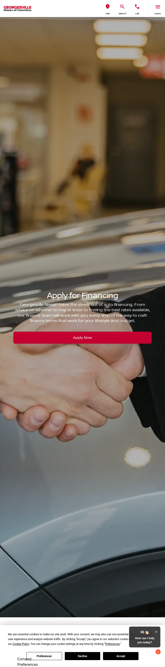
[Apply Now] (82, 338)
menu (157, 13)
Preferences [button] (112, 644)
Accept (120, 656)
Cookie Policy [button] (21, 644)
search (122, 13)
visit (108, 13)
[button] (107, 8)
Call (137, 13)
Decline (82, 656)
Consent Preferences (27, 661)
